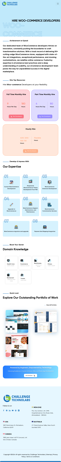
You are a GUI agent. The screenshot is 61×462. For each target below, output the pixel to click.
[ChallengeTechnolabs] (16, 399)
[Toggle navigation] (58, 3)
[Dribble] (16, 411)
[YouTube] (13, 411)
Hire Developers (16, 116)
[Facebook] (3, 411)
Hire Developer (31, 375)
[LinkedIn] (9, 411)
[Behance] (19, 411)
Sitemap (49, 454)
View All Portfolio (51, 305)
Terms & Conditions (32, 456)
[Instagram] (6, 411)
